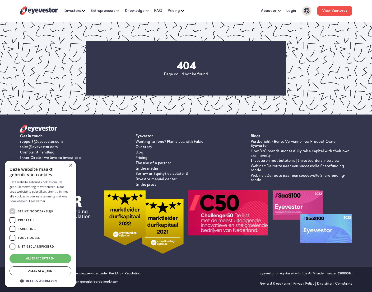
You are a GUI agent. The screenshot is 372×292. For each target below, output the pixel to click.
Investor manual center (156, 179)
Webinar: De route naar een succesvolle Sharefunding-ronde (298, 168)
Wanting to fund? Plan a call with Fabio (169, 141)
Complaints (343, 284)
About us (271, 11)
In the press (145, 184)
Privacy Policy (304, 284)
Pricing (176, 11)
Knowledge (137, 11)
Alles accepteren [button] (40, 258)
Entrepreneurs (105, 11)
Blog (139, 152)
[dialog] (40, 224)
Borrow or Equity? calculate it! (161, 173)
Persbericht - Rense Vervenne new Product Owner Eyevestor (294, 143)
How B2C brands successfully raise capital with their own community (300, 153)
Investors (74, 11)
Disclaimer (325, 284)
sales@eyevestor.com (39, 146)
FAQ (158, 11)
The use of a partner (153, 163)
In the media (146, 168)
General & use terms (276, 284)
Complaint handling (37, 152)
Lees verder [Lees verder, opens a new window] (37, 201)
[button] (40, 280)
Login (291, 11)
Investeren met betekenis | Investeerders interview (295, 160)
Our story (143, 146)
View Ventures (334, 10)
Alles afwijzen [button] (40, 271)
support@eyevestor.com (41, 141)
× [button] (70, 166)
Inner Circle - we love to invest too (50, 157)
